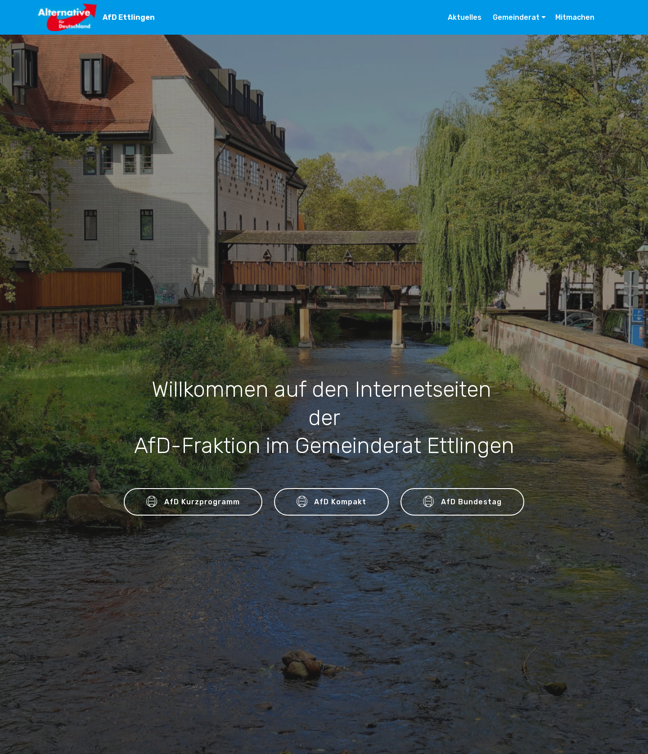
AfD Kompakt (332, 502)
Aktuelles (465, 17)
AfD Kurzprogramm (193, 502)
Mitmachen (574, 17)
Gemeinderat (516, 17)
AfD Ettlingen (129, 17)
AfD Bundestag (462, 502)
